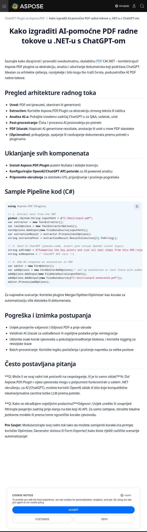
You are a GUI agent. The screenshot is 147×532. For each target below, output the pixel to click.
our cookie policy (35, 502)
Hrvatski (122, 6)
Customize (42, 519)
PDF (99, 61)
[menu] (4, 6)
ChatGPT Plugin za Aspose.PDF (25, 18)
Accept (73, 510)
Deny (104, 519)
